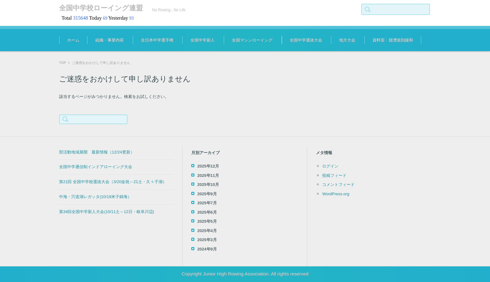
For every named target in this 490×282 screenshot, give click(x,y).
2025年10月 (208, 184)
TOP (62, 63)
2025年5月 (207, 221)
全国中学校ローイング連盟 (101, 8)
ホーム (73, 40)
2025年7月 (207, 203)
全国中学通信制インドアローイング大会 (95, 166)
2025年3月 (207, 239)
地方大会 (347, 40)
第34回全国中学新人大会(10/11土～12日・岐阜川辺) (106, 211)
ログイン (330, 166)
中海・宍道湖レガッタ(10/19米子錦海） (95, 196)
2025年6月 (207, 212)
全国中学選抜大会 (306, 40)
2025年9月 (207, 194)
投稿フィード (334, 175)
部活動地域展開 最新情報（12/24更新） (96, 152)
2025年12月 (208, 166)
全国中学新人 (202, 40)
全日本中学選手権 (157, 40)
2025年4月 (207, 230)
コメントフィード (338, 184)
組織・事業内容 (109, 40)
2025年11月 (208, 175)
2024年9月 (207, 249)
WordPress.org (335, 194)
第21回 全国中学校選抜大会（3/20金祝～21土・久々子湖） (113, 181)
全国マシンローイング (252, 40)
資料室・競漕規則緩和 (392, 40)
